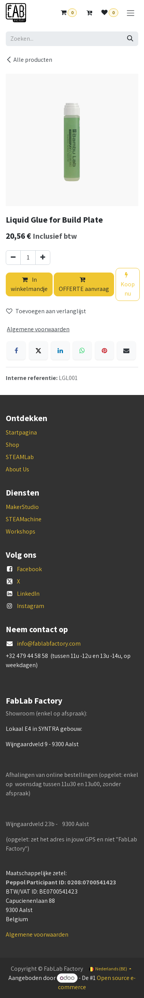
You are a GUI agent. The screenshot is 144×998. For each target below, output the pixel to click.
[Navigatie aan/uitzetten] (130, 13)
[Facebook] (16, 350)
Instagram (30, 606)
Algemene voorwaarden (37, 934)
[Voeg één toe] (42, 257)
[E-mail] (126, 350)
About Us (17, 469)
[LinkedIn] (60, 350)
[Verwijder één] (13, 257)
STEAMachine (23, 519)
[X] (38, 350)
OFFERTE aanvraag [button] (84, 284)
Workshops (20, 531)
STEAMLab (20, 457)
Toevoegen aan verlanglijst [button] (46, 311)
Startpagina (21, 432)
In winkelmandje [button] (29, 284)
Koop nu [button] (128, 284)
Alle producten (29, 60)
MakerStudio (22, 507)
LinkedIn (28, 594)
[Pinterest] (104, 350)
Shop (12, 445)
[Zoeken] (130, 38)
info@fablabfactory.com (49, 643)
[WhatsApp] (82, 350)
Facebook (29, 569)
